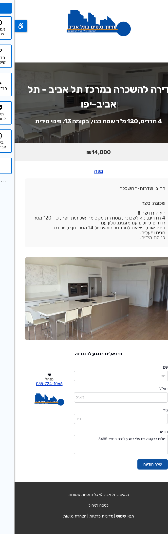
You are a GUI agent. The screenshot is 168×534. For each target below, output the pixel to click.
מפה (84, 171)
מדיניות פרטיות (87, 516)
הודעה (148, 431)
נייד (150, 410)
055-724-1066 (34, 383)
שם (151, 367)
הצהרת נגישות (60, 516)
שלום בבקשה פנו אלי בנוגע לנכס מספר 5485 (106, 444)
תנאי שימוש (110, 516)
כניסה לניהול (84, 505)
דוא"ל (149, 389)
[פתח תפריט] (157, 49)
